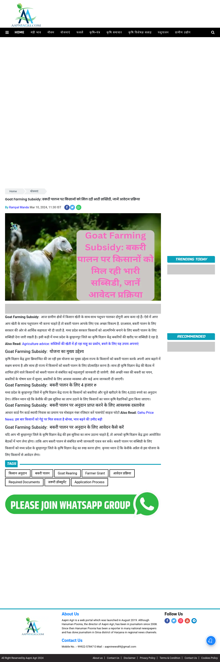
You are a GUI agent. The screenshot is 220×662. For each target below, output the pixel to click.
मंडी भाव (36, 32)
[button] (7, 32)
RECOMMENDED (191, 336)
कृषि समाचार (114, 32)
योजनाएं (65, 32)
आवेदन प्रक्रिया (122, 473)
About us (98, 658)
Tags (11, 463)
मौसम (50, 32)
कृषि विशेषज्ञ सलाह (139, 32)
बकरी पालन (42, 473)
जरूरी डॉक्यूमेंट (57, 482)
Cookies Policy (209, 658)
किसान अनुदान (18, 473)
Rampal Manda (19, 207)
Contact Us (72, 640)
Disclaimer (130, 658)
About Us (70, 613)
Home (19, 32)
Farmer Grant (95, 473)
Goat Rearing (67, 473)
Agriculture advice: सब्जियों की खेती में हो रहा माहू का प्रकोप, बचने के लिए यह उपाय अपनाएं (80, 344)
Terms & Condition (170, 658)
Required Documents (24, 482)
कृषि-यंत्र (95, 32)
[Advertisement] (110, 76)
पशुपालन (163, 32)
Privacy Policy (147, 658)
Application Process (89, 482)
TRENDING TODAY (191, 259)
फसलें (79, 32)
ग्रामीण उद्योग (183, 32)
